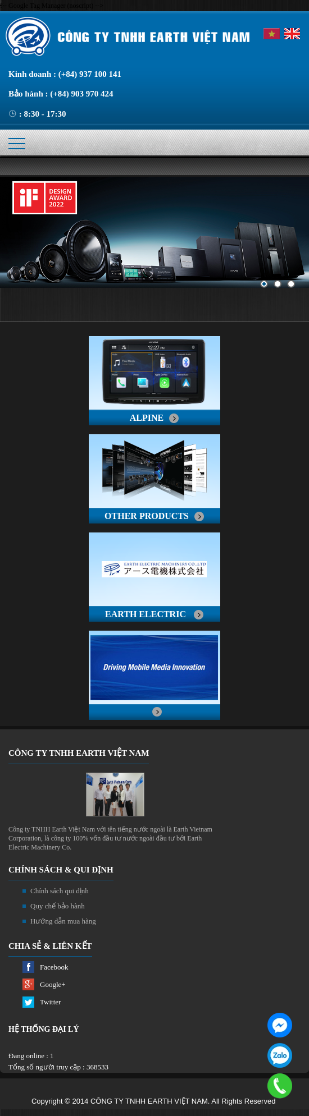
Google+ (53, 984)
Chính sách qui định (59, 891)
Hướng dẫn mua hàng (63, 921)
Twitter (50, 1002)
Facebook (54, 967)
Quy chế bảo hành (57, 906)
